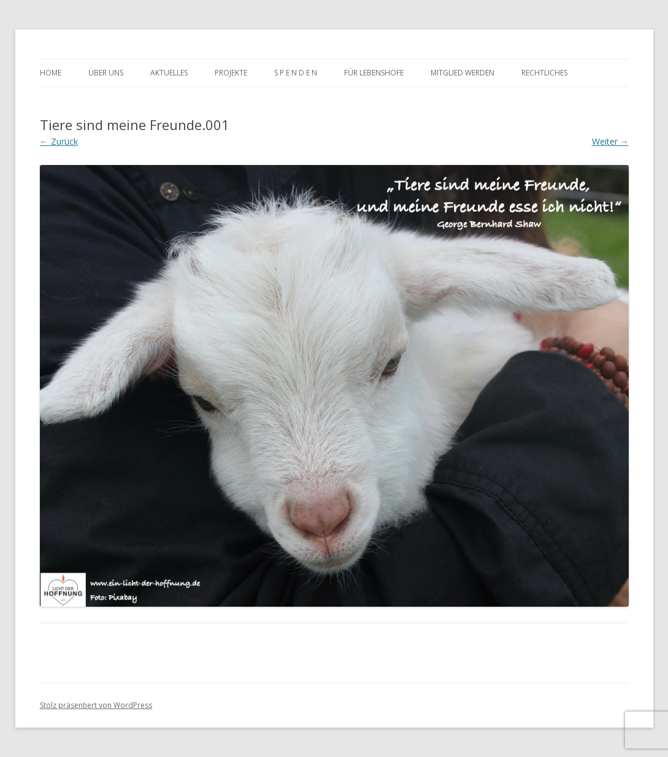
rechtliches (544, 72)
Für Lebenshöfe (374, 72)
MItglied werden (462, 72)
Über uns (105, 72)
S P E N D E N (295, 72)
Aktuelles (169, 72)
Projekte (231, 72)
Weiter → (610, 141)
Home (50, 72)
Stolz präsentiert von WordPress (96, 705)
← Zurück (59, 141)
